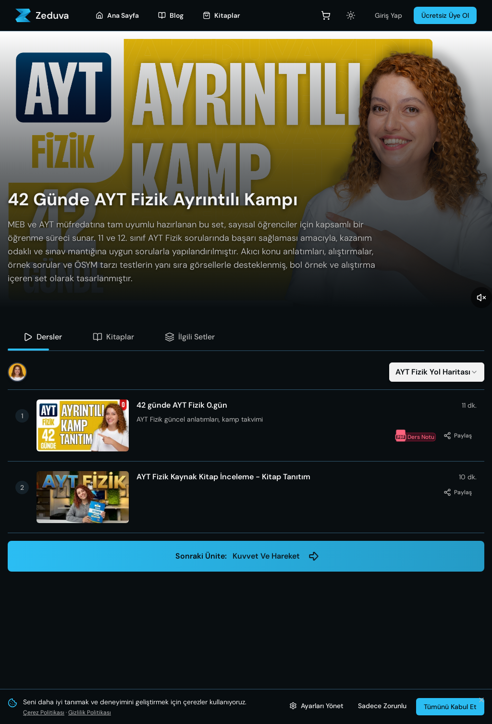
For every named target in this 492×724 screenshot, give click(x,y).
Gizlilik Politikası (89, 712)
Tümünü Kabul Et (450, 706)
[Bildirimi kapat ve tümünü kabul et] (481, 700)
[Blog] (170, 15)
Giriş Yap (388, 15)
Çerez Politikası (43, 712)
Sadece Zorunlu (382, 705)
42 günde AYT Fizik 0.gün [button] (181, 405)
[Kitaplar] (221, 15)
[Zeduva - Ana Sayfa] (42, 15)
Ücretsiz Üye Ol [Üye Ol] (445, 15)
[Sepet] (325, 15)
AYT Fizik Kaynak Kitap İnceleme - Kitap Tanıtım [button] (223, 477)
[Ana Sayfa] (117, 15)
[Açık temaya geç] (350, 15)
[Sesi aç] (481, 297)
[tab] (42, 337)
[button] (246, 425)
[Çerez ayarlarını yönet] (316, 705)
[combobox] (436, 372)
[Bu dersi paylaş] (458, 435)
